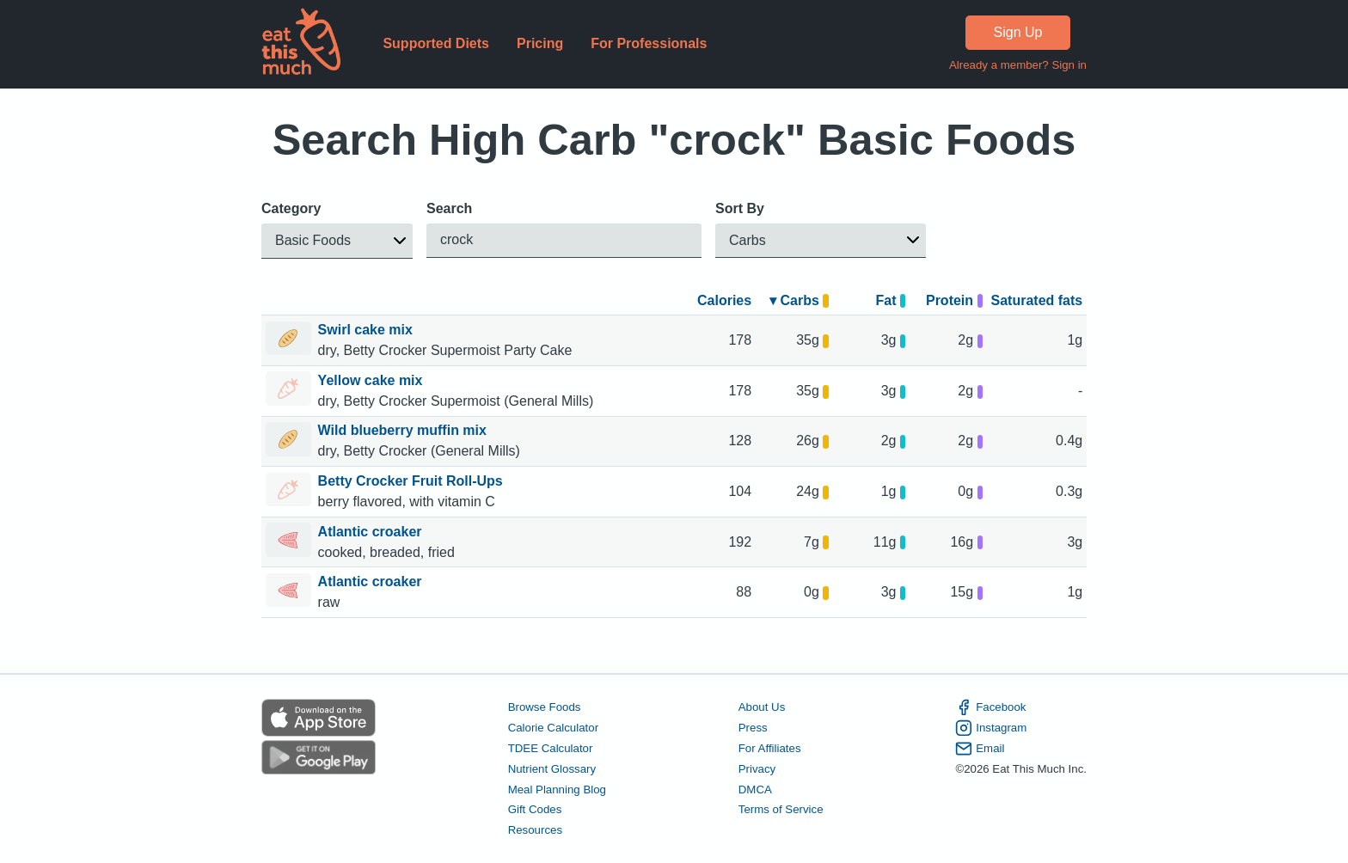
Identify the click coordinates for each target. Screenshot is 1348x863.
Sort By (739, 208)
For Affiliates (769, 748)
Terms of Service (781, 809)
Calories (724, 300)
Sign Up (1018, 32)
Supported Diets (436, 43)
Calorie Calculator (553, 727)
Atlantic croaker (372, 531)
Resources (535, 829)
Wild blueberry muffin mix (404, 430)
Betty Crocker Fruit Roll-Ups (412, 481)
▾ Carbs (799, 300)
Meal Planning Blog (557, 788)
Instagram (990, 728)
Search (449, 208)
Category (291, 208)
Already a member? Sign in (1018, 64)
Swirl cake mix (367, 329)
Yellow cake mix (372, 380)
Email (979, 748)
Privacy (757, 768)
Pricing (540, 43)
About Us (762, 707)
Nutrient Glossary (552, 768)
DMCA (755, 788)
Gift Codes (535, 809)
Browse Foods (544, 707)
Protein (954, 300)
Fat (890, 300)
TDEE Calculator (550, 748)
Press (753, 727)
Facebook (990, 707)
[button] (337, 241)
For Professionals (649, 43)
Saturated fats (1037, 300)
